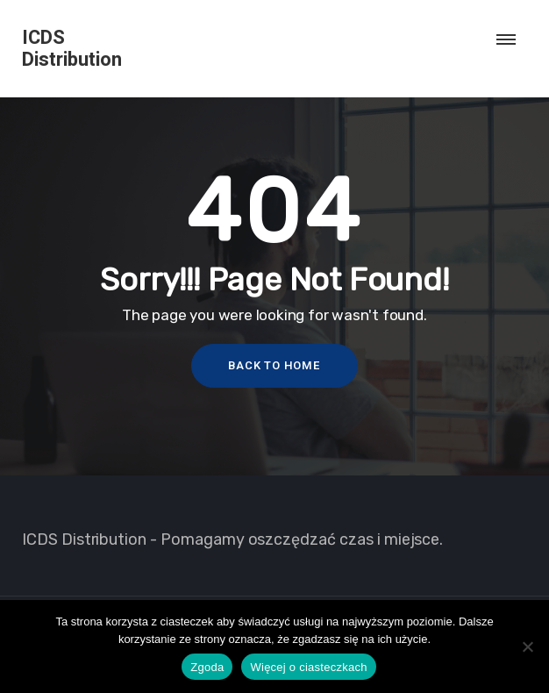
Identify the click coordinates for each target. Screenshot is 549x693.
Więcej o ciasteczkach (308, 667)
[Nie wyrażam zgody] (527, 646)
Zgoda (207, 667)
